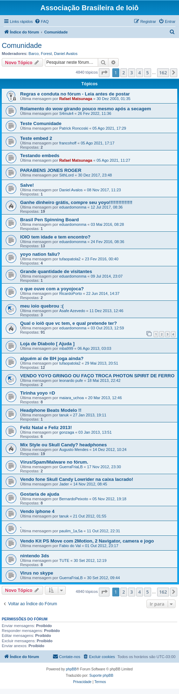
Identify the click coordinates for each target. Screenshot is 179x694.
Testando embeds (39, 155)
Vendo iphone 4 (37, 511)
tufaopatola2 (70, 259)
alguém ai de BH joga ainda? (52, 358)
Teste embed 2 (36, 138)
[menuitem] (42, 21)
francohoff (68, 143)
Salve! (27, 185)
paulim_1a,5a (71, 531)
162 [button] (163, 72)
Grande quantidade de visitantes (56, 271)
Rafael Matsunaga (76, 99)
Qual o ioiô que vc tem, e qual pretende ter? (68, 323)
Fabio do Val (70, 546)
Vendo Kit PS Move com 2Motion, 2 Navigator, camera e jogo (87, 541)
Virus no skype (36, 573)
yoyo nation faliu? (40, 254)
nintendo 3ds (34, 555)
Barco (34, 53)
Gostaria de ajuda (39, 494)
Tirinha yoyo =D (37, 393)
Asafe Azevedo (72, 311)
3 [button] (131, 72)
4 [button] (139, 72)
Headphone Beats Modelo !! (51, 410)
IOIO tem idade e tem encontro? (55, 237)
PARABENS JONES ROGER (50, 170)
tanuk (64, 415)
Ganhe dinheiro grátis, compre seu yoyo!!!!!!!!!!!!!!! (76, 202)
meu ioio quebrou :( (42, 306)
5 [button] (147, 72)
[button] (104, 72)
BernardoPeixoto (73, 499)
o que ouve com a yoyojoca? (52, 288)
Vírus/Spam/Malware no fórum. (54, 462)
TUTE (64, 560)
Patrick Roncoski (73, 128)
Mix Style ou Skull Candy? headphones (63, 444)
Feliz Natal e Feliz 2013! (46, 427)
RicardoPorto (70, 293)
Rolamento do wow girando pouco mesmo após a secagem (85, 108)
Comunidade (22, 45)
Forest (46, 53)
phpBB (71, 669)
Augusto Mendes (74, 449)
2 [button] (124, 72)
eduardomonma (72, 207)
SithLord (66, 175)
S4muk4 (66, 113)
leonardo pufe (71, 380)
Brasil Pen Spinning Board (49, 219)
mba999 (66, 348)
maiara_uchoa (71, 398)
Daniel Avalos (65, 53)
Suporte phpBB (101, 675)
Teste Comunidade (40, 123)
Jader (64, 484)
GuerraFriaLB (71, 467)
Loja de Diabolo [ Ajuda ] (47, 343)
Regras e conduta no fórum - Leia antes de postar (75, 94)
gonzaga (66, 432)
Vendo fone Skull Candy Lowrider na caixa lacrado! (76, 479)
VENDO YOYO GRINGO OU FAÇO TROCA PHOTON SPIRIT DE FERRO (97, 375)
